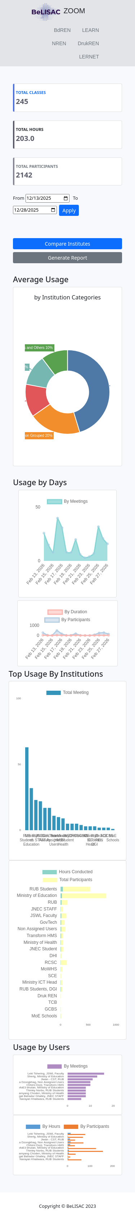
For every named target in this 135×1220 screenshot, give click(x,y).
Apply (69, 210)
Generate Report (67, 257)
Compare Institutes (67, 243)
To (75, 198)
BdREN (62, 30)
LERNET (89, 57)
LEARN (90, 30)
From (18, 198)
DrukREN (88, 43)
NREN (59, 43)
